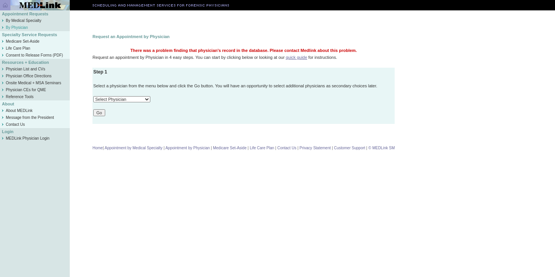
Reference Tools (18, 97)
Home (97, 148)
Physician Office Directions (27, 76)
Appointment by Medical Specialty (134, 148)
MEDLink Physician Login (27, 138)
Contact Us (13, 124)
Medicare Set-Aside (20, 41)
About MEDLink (17, 110)
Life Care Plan (16, 48)
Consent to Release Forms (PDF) (32, 55)
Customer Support (349, 148)
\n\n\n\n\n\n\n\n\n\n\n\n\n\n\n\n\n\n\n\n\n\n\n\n (121, 99)
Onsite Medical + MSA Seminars (31, 83)
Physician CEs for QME (24, 90)
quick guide (296, 57)
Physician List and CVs (23, 69)
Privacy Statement (315, 148)
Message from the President (28, 117)
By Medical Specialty (21, 20)
